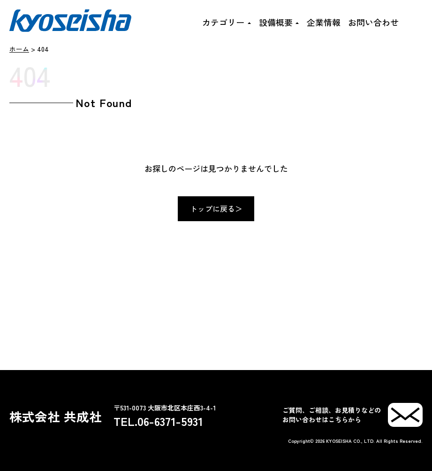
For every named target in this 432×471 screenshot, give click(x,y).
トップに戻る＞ (216, 208)
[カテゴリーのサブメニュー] (248, 22)
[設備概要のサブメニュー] (297, 22)
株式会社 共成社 (55, 416)
